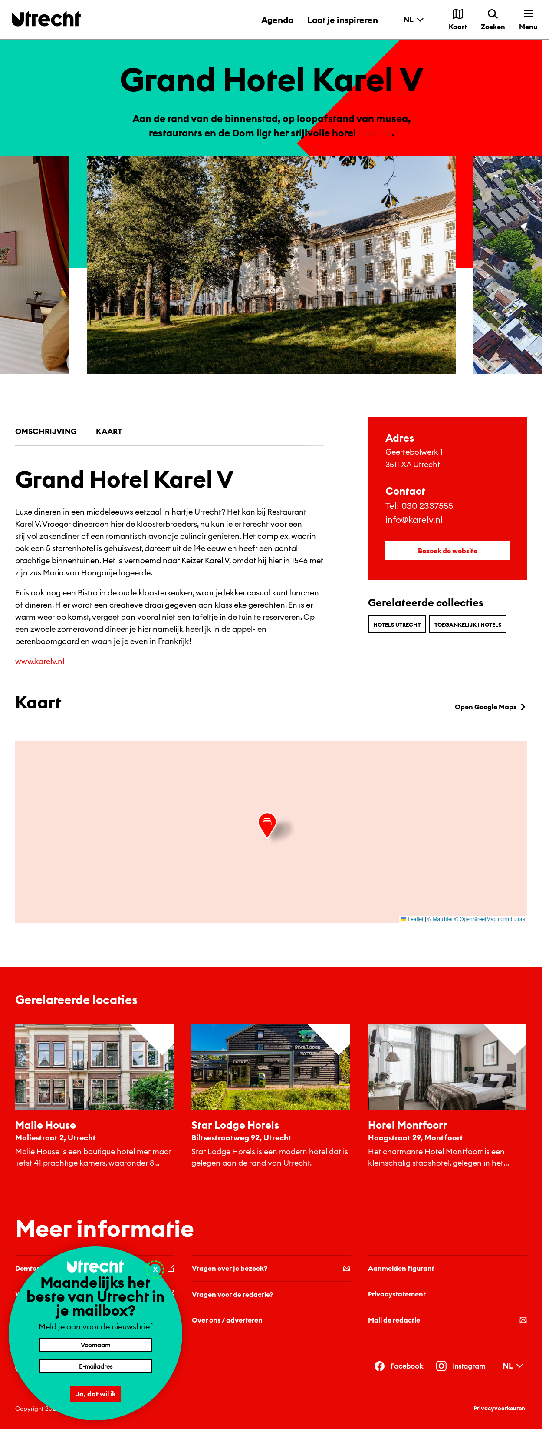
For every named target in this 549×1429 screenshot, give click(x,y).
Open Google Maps (491, 707)
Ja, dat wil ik (96, 1393)
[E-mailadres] (95, 1366)
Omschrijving (46, 431)
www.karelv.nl (39, 661)
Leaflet (412, 919)
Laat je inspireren (342, 19)
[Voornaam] (95, 1344)
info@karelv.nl (414, 519)
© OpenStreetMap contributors (489, 919)
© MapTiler (440, 919)
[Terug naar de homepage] (46, 18)
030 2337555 (427, 505)
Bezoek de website (447, 550)
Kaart (109, 431)
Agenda (277, 19)
